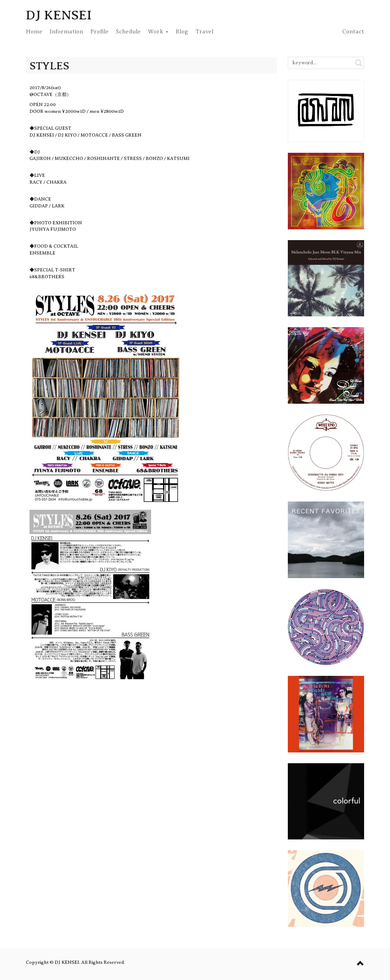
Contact (353, 31)
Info (66, 31)
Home (34, 31)
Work (158, 31)
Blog (182, 31)
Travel (204, 31)
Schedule (128, 31)
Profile (99, 31)
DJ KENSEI (59, 15)
